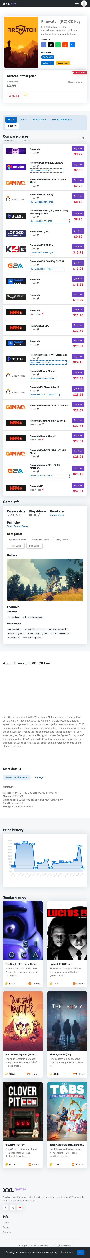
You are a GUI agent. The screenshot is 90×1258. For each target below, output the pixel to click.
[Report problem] (25, 96)
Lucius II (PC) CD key (61, 964)
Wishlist (14, 96)
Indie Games (35, 546)
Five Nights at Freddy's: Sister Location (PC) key (20, 964)
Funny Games (61, 540)
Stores (6, 1227)
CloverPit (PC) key (15, 1145)
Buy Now (78, 148)
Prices (11, 119)
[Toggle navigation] (77, 3)
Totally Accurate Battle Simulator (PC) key (67, 1145)
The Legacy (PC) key (60, 1054)
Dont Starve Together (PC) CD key (20, 1054)
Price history (39, 119)
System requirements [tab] (16, 777)
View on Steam (62, 63)
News (6, 1222)
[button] (84, 3)
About (23, 119)
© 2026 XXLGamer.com (40, 1245)
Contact (7, 1232)
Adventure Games (17, 540)
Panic (10, 526)
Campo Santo (57, 515)
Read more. (67, 1252)
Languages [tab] (39, 777)
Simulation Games (40, 540)
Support (12, 125)
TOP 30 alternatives (62, 119)
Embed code (47, 63)
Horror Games (16, 546)
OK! (80, 1252)
